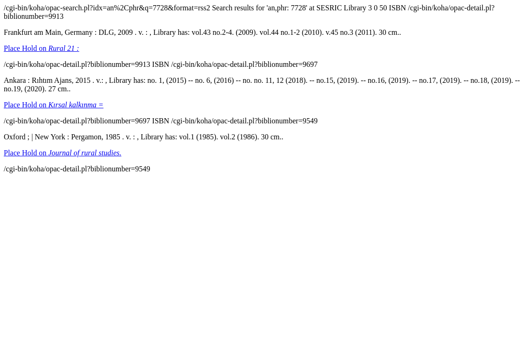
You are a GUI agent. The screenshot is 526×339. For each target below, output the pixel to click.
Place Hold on (41, 48)
